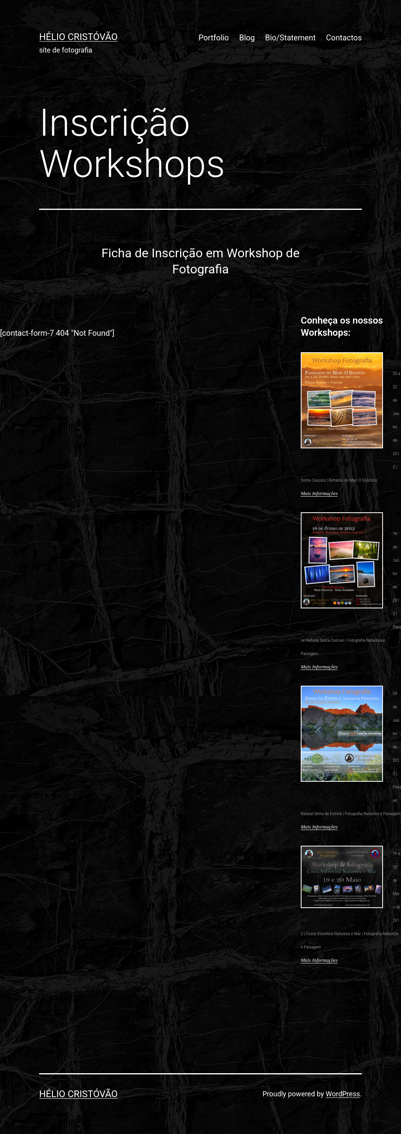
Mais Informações (319, 493)
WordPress (343, 1094)
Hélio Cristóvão (78, 36)
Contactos (344, 37)
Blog (247, 37)
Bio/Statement (290, 37)
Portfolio (214, 37)
